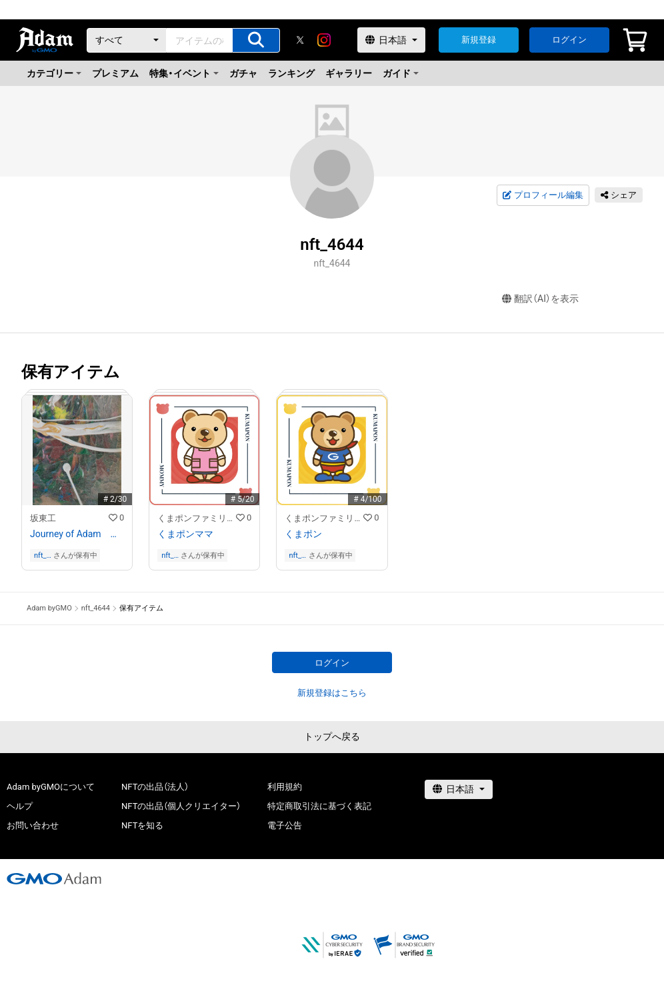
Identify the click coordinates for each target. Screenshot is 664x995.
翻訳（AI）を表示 (540, 299)
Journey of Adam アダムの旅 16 (77, 533)
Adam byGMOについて (51, 787)
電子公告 (284, 825)
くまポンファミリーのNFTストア (196, 518)
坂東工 (43, 518)
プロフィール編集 (543, 195)
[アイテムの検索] (256, 40)
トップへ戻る (332, 736)
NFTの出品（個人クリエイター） (181, 806)
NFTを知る (142, 825)
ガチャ (243, 73)
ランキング (291, 73)
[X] (300, 40)
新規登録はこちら (332, 693)
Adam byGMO (49, 608)
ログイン (569, 40)
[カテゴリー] (127, 40)
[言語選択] (391, 40)
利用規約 (284, 787)
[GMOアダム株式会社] (54, 878)
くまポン (303, 533)
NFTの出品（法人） (155, 787)
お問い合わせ (33, 825)
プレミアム (115, 73)
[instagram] (324, 40)
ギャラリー (348, 73)
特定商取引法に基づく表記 (319, 806)
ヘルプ (20, 806)
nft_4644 (42, 555)
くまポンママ (185, 533)
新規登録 (478, 40)
